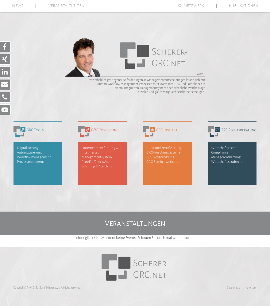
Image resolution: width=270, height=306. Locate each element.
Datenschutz (233, 287)
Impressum (250, 287)
